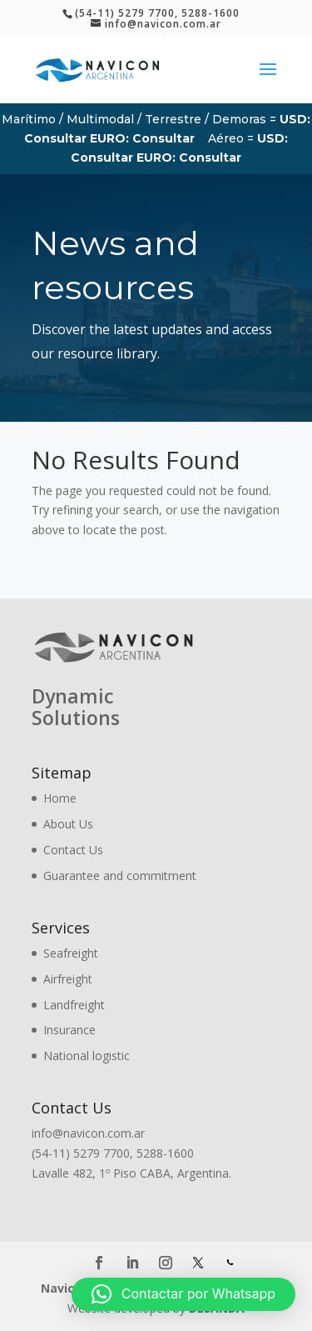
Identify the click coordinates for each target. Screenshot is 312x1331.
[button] (183, 1294)
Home (60, 798)
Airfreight (67, 979)
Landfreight (74, 1005)
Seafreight (70, 953)
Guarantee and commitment (119, 875)
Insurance (69, 1030)
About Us (68, 824)
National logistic (86, 1055)
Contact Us (73, 850)
